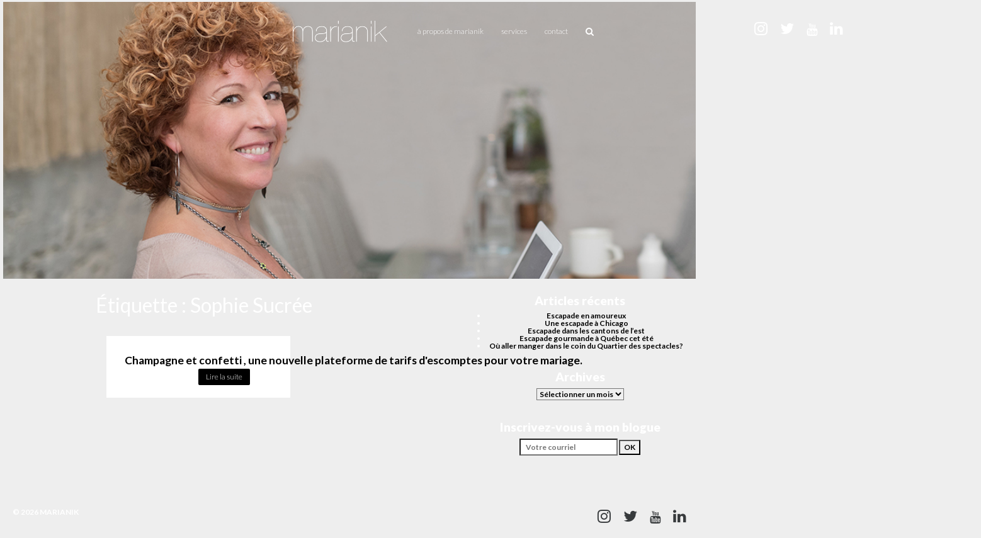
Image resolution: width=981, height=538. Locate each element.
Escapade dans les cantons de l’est (586, 330)
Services (514, 31)
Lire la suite (224, 376)
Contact (556, 31)
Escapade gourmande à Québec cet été (586, 338)
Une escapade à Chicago (586, 323)
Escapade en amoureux (586, 315)
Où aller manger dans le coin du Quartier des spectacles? (586, 345)
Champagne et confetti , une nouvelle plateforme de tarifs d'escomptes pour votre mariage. (353, 360)
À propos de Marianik (450, 31)
